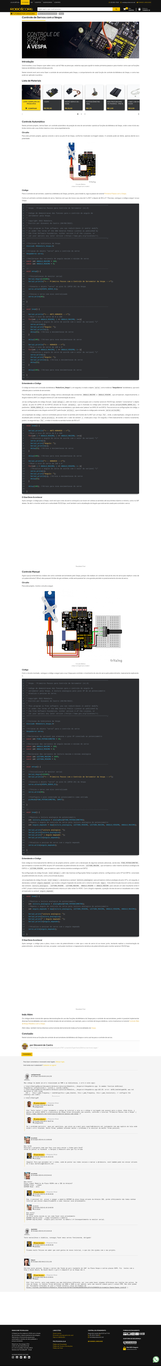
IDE (32, 2)
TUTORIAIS (25, 2)
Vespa (61, 14)
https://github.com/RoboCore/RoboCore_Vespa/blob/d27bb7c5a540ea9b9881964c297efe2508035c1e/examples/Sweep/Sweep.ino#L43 (76, 1298)
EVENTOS (38, 2)
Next (138, 113)
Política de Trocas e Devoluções (63, 1346)
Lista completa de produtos (31, 103)
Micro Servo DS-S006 (72, 103)
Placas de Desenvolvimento (47, 14)
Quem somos (57, 1333)
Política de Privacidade (60, 1344)
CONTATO (57, 2)
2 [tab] (81, 114)
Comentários (27, 1052)
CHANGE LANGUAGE (144, 2)
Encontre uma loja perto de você (63, 1335)
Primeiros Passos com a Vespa (115, 193)
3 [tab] (85, 114)
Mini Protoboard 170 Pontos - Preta (115, 103)
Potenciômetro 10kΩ (93, 103)
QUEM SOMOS (47, 2)
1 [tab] (78, 114)
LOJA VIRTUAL (15, 2)
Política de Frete (58, 1348)
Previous (22, 113)
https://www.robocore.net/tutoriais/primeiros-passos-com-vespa (52, 1116)
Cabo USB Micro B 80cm (136, 103)
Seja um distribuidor (59, 1337)
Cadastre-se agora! (49, 1063)
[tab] (27, 1052)
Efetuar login (60, 1060)
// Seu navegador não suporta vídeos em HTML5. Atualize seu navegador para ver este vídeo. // (80, 534)
